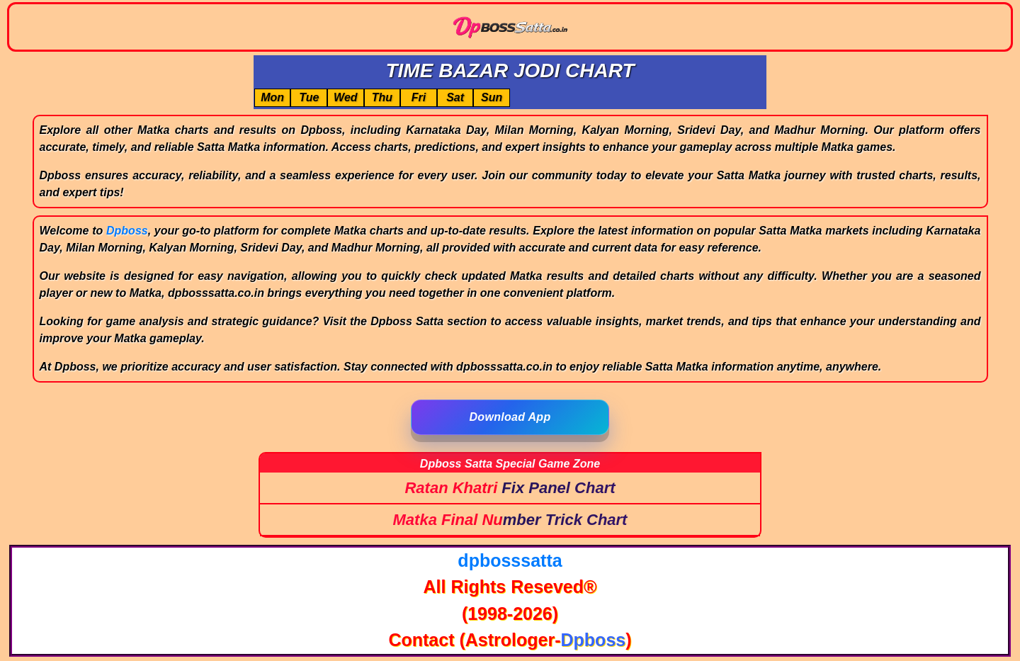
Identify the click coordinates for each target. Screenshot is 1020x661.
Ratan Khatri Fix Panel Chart (509, 488)
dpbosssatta (510, 560)
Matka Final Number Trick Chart (510, 520)
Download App (510, 417)
